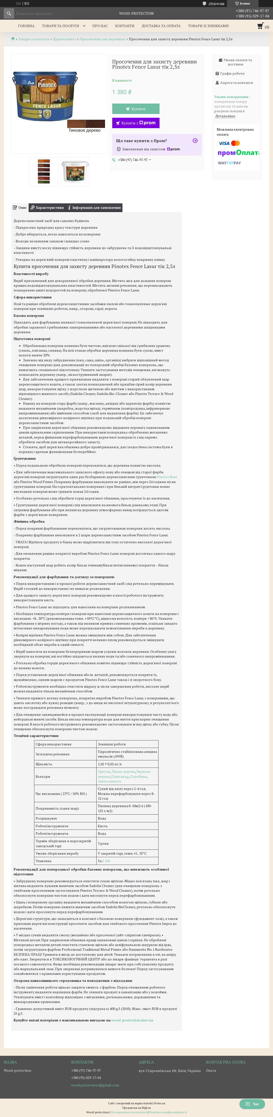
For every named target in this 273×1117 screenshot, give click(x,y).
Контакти (124, 25)
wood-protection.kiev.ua (132, 1020)
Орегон (104, 771)
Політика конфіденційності (168, 1112)
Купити (138, 109)
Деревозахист (64, 39)
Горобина (138, 776)
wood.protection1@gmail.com (95, 1085)
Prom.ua (159, 1103)
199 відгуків (216, 3)
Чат (252, 1104)
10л (107, 860)
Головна (26, 25)
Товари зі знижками (208, 25)
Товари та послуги (60, 25)
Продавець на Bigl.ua (136, 1108)
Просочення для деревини (102, 39)
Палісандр (120, 776)
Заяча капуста (109, 781)
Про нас (100, 25)
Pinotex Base (167, 476)
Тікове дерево (123, 771)
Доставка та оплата (161, 25)
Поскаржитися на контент (129, 1112)
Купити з (138, 123)
